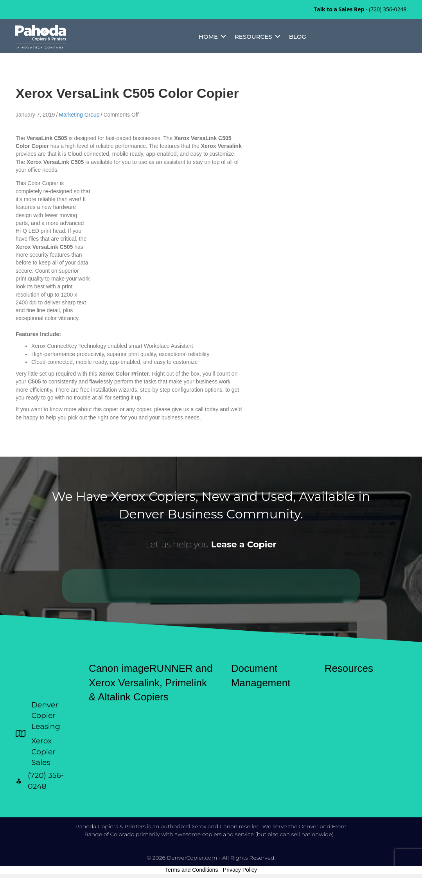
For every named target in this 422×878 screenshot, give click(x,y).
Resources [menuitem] (253, 37)
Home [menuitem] (207, 37)
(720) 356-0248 (387, 9)
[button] (223, 36)
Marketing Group (79, 115)
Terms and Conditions (191, 870)
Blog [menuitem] (297, 37)
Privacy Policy (240, 870)
